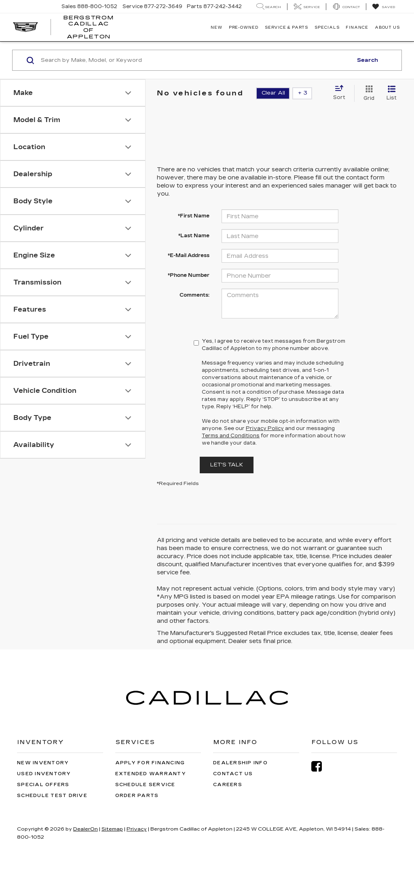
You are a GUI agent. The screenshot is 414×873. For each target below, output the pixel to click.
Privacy (137, 829)
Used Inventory (44, 773)
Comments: (194, 295)
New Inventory (43, 762)
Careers (227, 784)
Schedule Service (145, 784)
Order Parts (137, 795)
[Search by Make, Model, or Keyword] (195, 60)
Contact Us (233, 773)
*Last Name (193, 235)
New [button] (216, 27)
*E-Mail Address (188, 255)
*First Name (193, 216)
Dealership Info (240, 762)
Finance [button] (357, 27)
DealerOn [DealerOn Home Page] (85, 829)
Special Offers (43, 784)
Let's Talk (226, 465)
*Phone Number (188, 275)
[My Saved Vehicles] (383, 7)
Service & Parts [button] (286, 27)
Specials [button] (327, 27)
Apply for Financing (150, 762)
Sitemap (112, 829)
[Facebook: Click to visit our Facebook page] (320, 766)
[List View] (391, 93)
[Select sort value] (341, 93)
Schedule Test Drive (52, 795)
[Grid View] (367, 93)
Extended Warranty (150, 773)
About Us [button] (387, 27)
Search (367, 60)
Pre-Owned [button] (243, 27)
